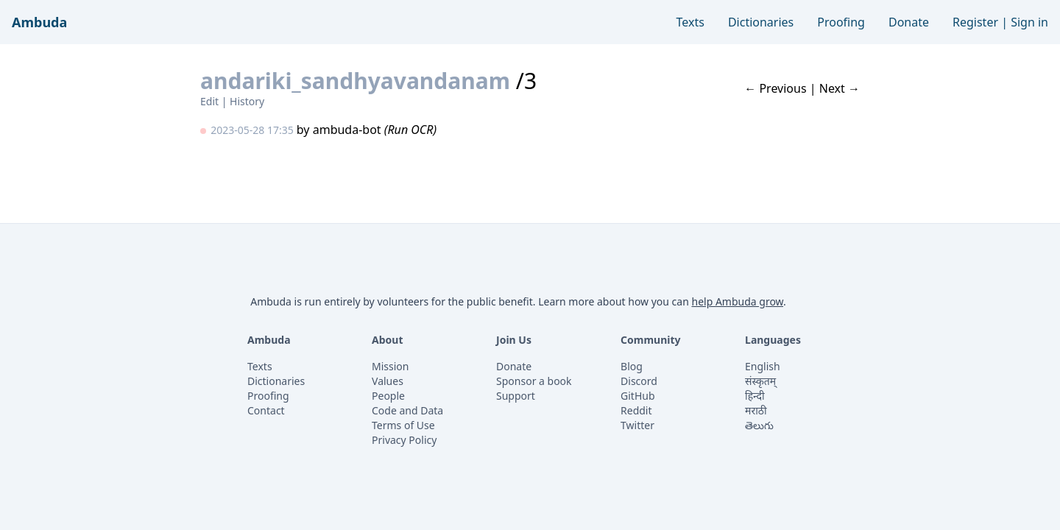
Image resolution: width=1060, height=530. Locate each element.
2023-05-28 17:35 (252, 130)
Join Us (513, 340)
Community (651, 340)
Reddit (636, 410)
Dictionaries (761, 22)
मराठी (755, 410)
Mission (390, 366)
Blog (632, 366)
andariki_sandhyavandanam (355, 81)
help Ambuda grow (737, 301)
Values (387, 381)
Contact (266, 410)
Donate (908, 22)
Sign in (1029, 22)
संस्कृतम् (760, 381)
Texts (690, 22)
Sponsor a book (534, 381)
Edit (209, 101)
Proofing (841, 22)
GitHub (638, 396)
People (388, 396)
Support (515, 396)
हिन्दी (754, 396)
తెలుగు (759, 425)
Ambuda (39, 22)
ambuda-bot (347, 129)
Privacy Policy (404, 440)
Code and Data (407, 410)
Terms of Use (403, 425)
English (762, 366)
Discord (639, 381)
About (387, 340)
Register (975, 22)
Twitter (637, 425)
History (247, 101)
